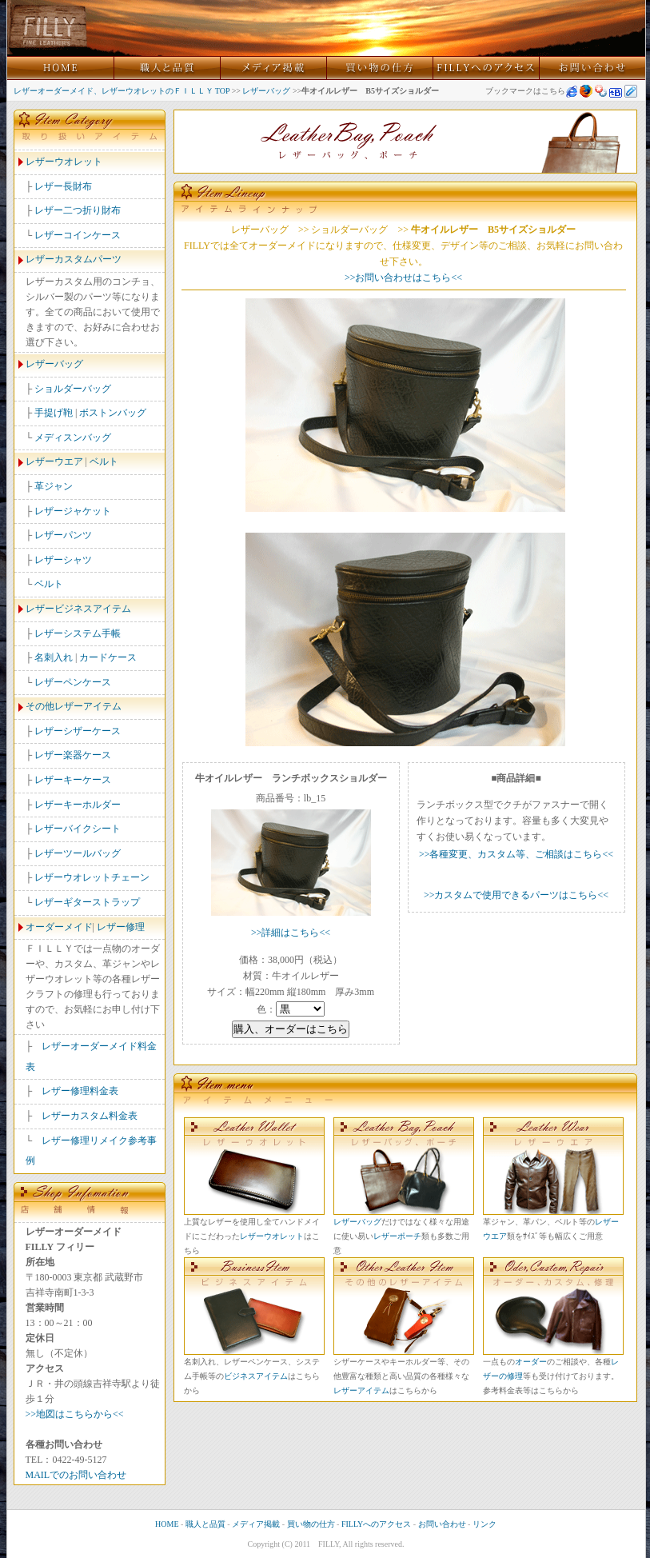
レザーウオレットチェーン (92, 877)
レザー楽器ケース (72, 755)
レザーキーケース (72, 779)
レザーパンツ (63, 535)
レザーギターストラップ (87, 902)
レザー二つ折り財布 (77, 210)
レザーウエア (54, 461)
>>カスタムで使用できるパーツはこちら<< (516, 895)
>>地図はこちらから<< (75, 1414)
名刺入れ (53, 657)
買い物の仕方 (311, 1524)
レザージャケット (72, 511)
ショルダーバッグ (72, 388)
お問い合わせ (442, 1524)
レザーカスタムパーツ (74, 259)
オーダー (531, 1361)
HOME (166, 1524)
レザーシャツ (63, 559)
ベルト (104, 461)
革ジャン (53, 486)
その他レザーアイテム (74, 706)
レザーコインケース (77, 235)
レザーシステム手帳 (77, 633)
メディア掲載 (256, 1524)
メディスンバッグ (72, 437)
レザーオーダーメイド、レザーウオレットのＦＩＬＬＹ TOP (122, 90)
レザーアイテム (361, 1390)
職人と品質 (205, 1524)
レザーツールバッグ (77, 853)
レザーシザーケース (77, 731)
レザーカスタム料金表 (90, 1115)
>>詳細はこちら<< (290, 932)
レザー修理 (121, 927)
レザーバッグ (266, 90)
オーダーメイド (59, 927)
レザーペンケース (72, 682)
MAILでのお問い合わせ (76, 1474)
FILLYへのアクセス (376, 1524)
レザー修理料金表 (80, 1091)
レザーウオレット (64, 161)
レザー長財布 (63, 186)
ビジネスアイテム (256, 1376)
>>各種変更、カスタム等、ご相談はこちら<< (516, 854)
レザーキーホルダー (77, 804)
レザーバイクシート (77, 828)
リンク (484, 1524)
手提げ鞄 (53, 412)
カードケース (108, 657)
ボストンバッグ (112, 412)
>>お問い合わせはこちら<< (403, 277)
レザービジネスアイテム (78, 608)
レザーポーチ (397, 1236)
